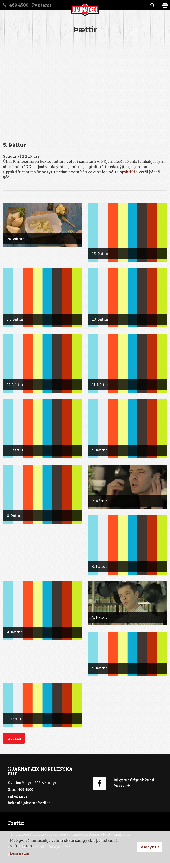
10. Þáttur (15, 450)
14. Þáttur (15, 319)
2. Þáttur (99, 668)
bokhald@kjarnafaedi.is (29, 802)
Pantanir (41, 5)
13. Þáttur (100, 319)
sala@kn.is (17, 796)
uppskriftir (127, 171)
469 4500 (18, 5)
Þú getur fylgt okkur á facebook (133, 782)
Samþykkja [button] (150, 847)
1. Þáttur (14, 718)
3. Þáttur (99, 617)
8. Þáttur (14, 515)
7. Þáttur (99, 500)
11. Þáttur (100, 384)
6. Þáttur (99, 566)
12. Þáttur (15, 384)
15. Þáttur (100, 253)
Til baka (14, 738)
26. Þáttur (15, 238)
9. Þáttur (99, 450)
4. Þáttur (14, 632)
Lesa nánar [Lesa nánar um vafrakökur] (20, 853)
